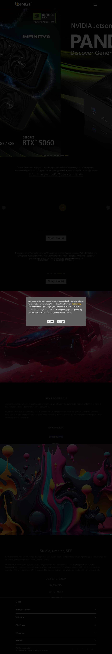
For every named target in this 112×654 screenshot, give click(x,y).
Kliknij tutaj (77, 304)
